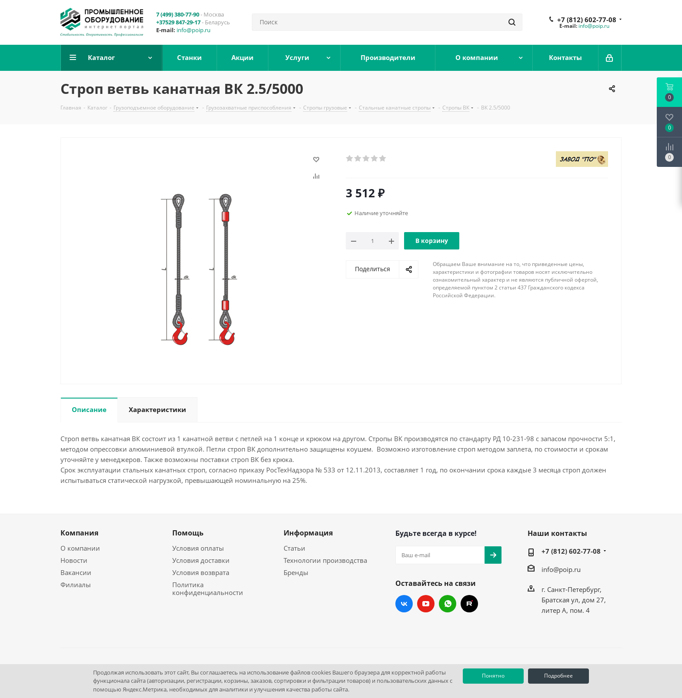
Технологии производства (325, 560)
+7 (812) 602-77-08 (586, 19)
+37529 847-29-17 (178, 22)
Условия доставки (201, 560)
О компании (80, 548)
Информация (308, 533)
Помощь (188, 533)
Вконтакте (404, 603)
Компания (79, 533)
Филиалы (75, 584)
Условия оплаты (198, 548)
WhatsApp (447, 603)
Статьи (294, 548)
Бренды (296, 572)
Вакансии (75, 572)
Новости (73, 560)
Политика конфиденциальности (207, 588)
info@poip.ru (194, 30)
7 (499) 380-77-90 (177, 14)
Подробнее (558, 675)
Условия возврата (200, 572)
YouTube (426, 603)
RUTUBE (469, 603)
